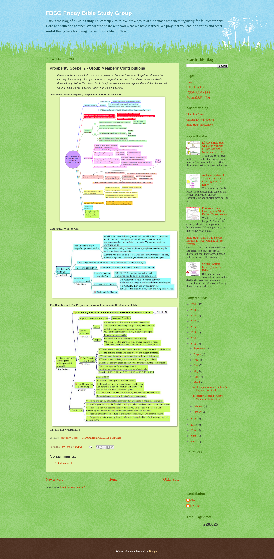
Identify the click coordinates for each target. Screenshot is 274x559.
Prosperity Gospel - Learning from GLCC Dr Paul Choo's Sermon (214, 211)
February (199, 406)
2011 (193, 424)
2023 (193, 310)
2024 (193, 304)
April (197, 376)
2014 (193, 338)
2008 (193, 441)
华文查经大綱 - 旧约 (198, 92)
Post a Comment (63, 463)
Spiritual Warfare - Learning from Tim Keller (212, 267)
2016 (193, 327)
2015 (193, 332)
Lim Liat (195, 505)
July (196, 359)
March (197, 382)
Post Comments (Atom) (72, 487)
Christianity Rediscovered (200, 119)
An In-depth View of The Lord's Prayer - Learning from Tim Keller (213, 180)
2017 (193, 321)
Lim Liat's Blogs (195, 114)
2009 (193, 436)
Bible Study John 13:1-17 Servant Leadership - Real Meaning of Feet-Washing (205, 240)
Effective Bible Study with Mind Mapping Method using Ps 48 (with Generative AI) (213, 147)
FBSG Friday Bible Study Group (89, 13)
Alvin (193, 500)
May (196, 371)
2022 (193, 315)
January (198, 411)
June (196, 365)
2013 (193, 344)
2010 (193, 430)
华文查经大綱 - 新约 (198, 97)
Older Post (171, 479)
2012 (193, 419)
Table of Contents (195, 87)
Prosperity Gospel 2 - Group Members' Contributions (208, 397)
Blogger (153, 551)
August (198, 354)
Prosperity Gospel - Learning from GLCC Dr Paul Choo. (91, 437)
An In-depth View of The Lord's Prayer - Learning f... (210, 389)
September (200, 348)
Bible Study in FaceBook (199, 124)
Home (112, 479)
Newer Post (54, 479)
